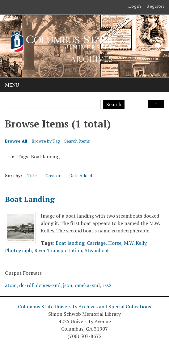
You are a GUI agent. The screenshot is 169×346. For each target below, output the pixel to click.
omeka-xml (87, 285)
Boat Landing (30, 199)
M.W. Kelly (135, 243)
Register (155, 6)
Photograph (18, 250)
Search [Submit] (113, 104)
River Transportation (58, 250)
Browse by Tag (46, 141)
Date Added (80, 175)
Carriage (96, 243)
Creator (53, 175)
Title (32, 175)
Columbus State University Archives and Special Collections (84, 306)
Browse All (16, 141)
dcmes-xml (48, 285)
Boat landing (70, 243)
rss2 (107, 285)
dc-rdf (26, 285)
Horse (114, 243)
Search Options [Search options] (156, 104)
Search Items (77, 141)
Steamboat (97, 250)
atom (11, 285)
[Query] (52, 104)
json (67, 285)
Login (134, 6)
